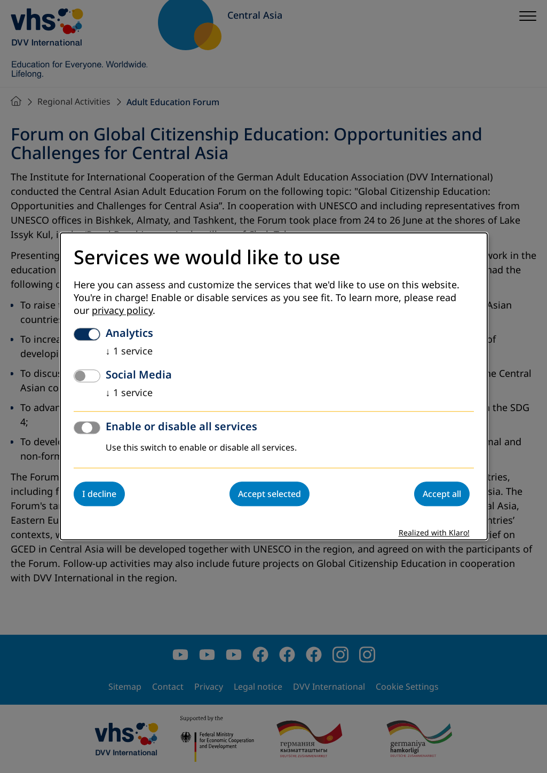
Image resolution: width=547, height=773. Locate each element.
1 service (129, 352)
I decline (99, 494)
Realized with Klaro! (434, 533)
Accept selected (269, 494)
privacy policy (122, 311)
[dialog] (273, 386)
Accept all (442, 494)
